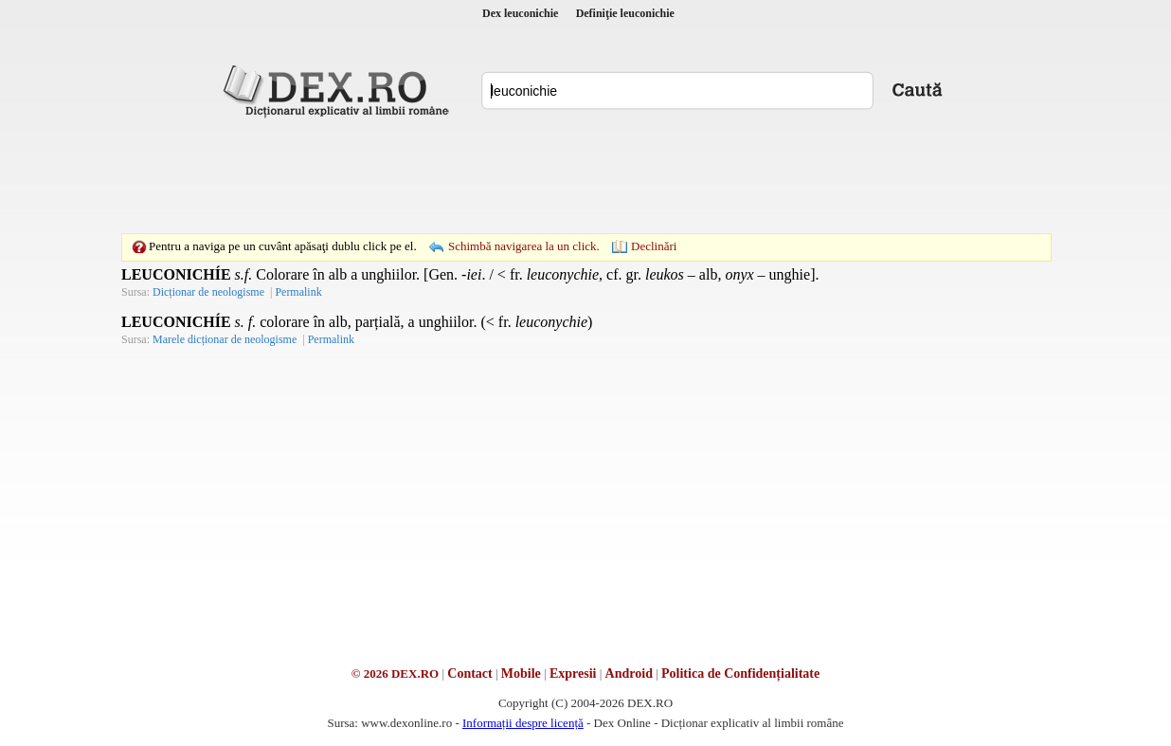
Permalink (298, 292)
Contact (469, 673)
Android (629, 673)
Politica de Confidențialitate (740, 673)
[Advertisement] (585, 175)
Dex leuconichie (520, 13)
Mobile (521, 673)
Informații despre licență (523, 723)
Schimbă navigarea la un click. (524, 246)
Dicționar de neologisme (208, 292)
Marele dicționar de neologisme (225, 339)
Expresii (573, 673)
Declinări (653, 246)
